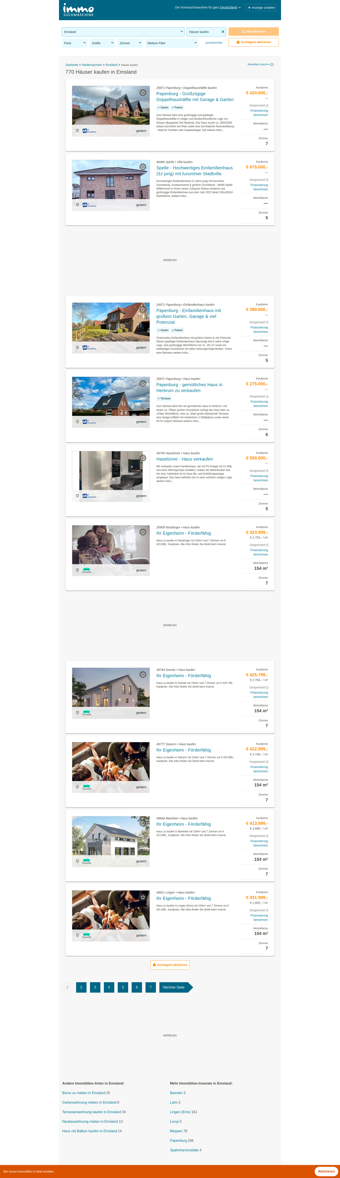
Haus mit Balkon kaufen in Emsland (89, 1131)
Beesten (176, 1093)
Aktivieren (326, 1171)
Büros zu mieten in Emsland (83, 1093)
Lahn (174, 1102)
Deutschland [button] (231, 7)
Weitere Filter (172, 43)
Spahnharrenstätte (184, 1150)
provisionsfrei (213, 42)
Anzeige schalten (261, 7)
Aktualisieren (253, 31)
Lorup (174, 1121)
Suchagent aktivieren (253, 42)
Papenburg (178, 1140)
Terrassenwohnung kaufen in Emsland (91, 1112)
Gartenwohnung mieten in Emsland (89, 1102)
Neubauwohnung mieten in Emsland (90, 1121)
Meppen (176, 1131)
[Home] (78, 10)
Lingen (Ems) (180, 1112)
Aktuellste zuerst (259, 64)
